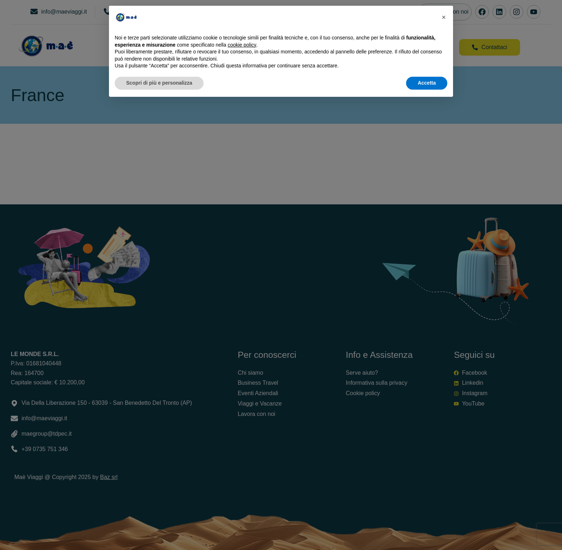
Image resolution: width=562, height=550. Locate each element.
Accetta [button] (427, 83)
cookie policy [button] (242, 45)
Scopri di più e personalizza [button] (159, 83)
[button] (443, 17)
